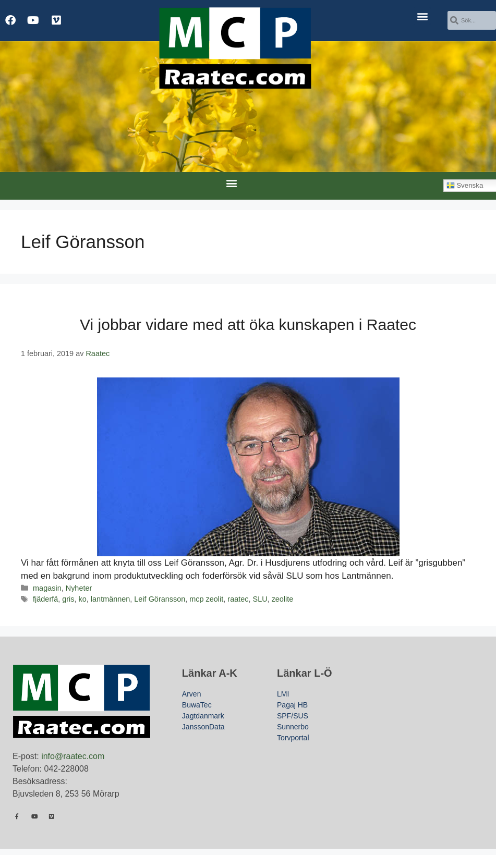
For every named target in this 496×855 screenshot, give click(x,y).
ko (83, 599)
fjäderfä (45, 599)
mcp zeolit (206, 599)
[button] (422, 16)
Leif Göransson (159, 599)
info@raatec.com (72, 756)
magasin (47, 588)
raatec (237, 599)
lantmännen (110, 599)
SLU (260, 599)
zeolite (283, 599)
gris (68, 599)
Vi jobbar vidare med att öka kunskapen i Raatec (248, 324)
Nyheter (79, 588)
